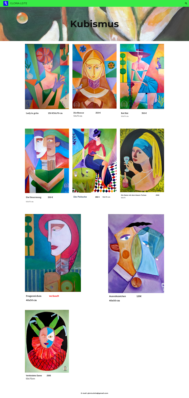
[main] (94, 23)
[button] (186, 3)
